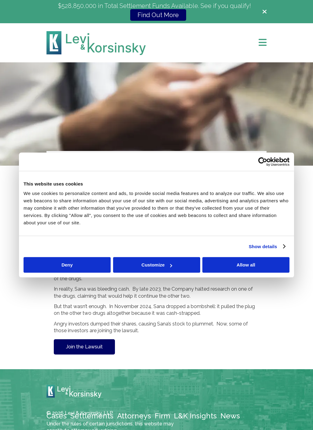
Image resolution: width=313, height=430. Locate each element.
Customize (157, 264)
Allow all (246, 264)
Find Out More (158, 15)
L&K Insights (195, 415)
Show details (263, 246)
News (230, 415)
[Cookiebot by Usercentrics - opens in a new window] (262, 161)
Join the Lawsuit (84, 347)
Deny (67, 264)
